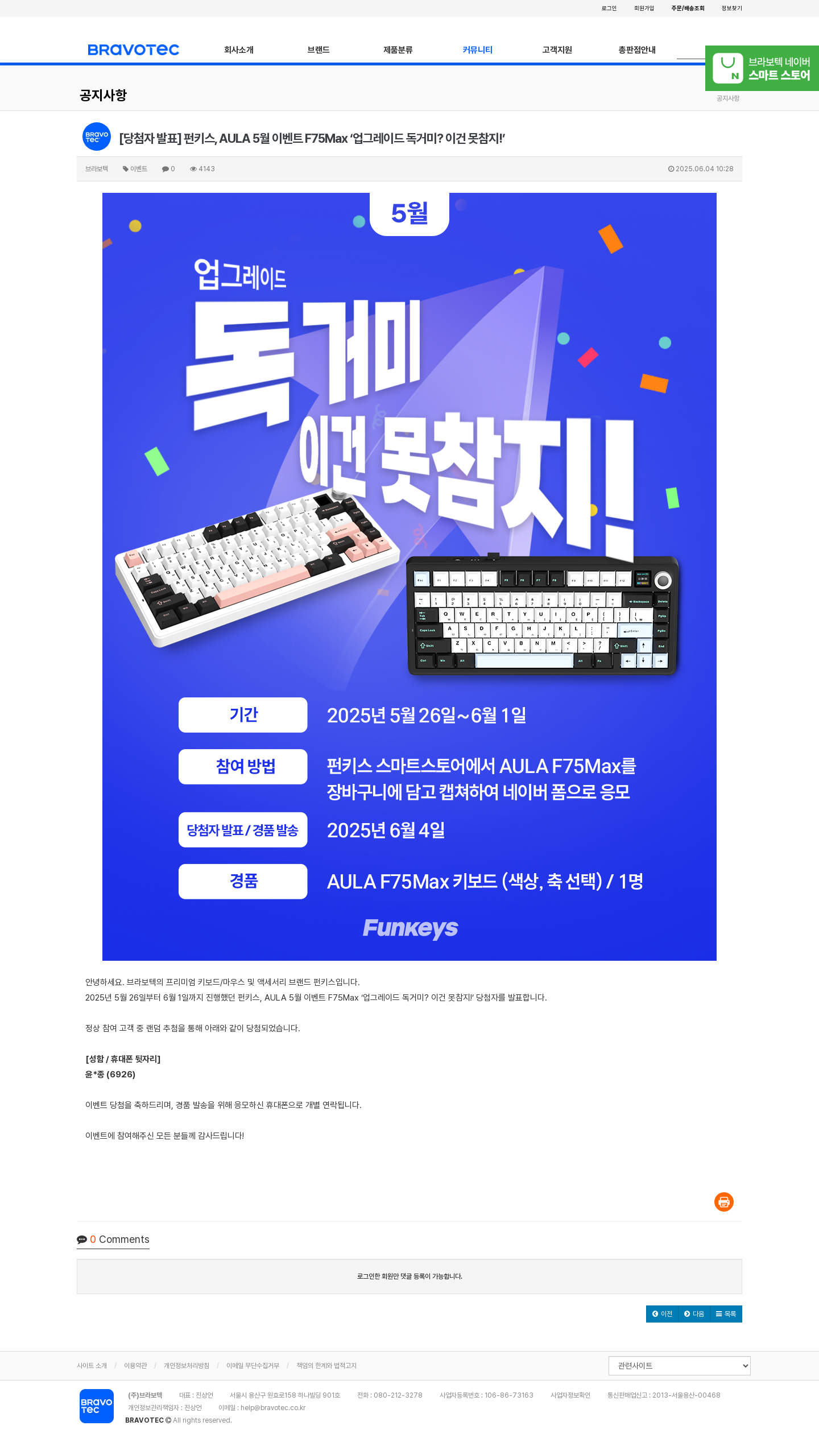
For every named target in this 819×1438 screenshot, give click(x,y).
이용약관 (135, 1366)
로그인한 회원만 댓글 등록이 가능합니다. (409, 1276)
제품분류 (398, 50)
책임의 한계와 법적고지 (326, 1366)
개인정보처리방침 (186, 1366)
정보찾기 (732, 8)
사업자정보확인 (570, 1395)
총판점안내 (637, 50)
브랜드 (319, 50)
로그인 (609, 8)
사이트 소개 (92, 1366)
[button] (662, 1314)
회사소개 (239, 50)
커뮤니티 (478, 50)
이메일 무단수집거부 (252, 1366)
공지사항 (103, 95)
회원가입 (644, 8)
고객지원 (557, 50)
